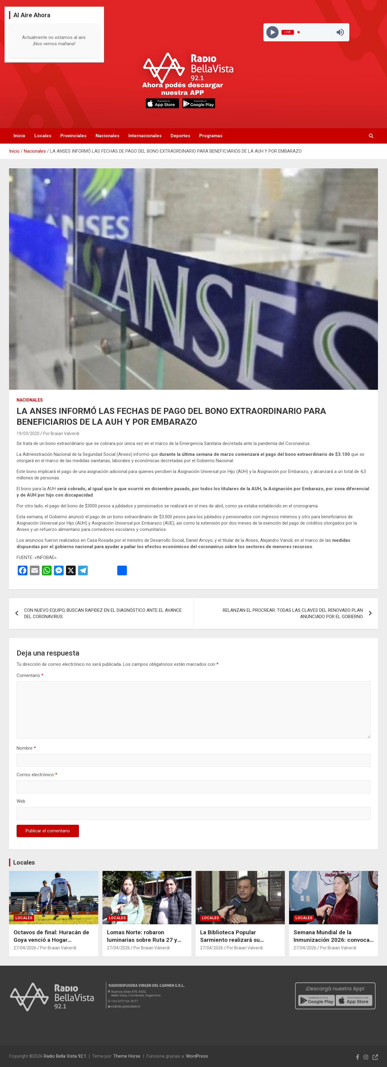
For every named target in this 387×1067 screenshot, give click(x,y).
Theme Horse (126, 1056)
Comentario (30, 675)
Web (21, 801)
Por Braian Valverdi (61, 433)
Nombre (26, 748)
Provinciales (73, 135)
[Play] (272, 32)
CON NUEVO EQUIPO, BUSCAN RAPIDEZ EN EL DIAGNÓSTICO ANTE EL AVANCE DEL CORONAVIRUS (103, 613)
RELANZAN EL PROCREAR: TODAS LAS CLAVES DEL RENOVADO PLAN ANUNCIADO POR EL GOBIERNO (293, 613)
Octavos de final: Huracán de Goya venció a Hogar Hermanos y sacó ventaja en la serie (51, 943)
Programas (210, 135)
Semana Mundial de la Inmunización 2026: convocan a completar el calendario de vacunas (333, 943)
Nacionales (107, 135)
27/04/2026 (25, 947)
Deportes (180, 135)
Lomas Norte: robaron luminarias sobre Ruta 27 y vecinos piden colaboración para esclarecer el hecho (143, 943)
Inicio (19, 135)
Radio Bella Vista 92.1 (65, 1056)
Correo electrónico (37, 774)
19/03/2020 (28, 433)
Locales (42, 135)
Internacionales (145, 135)
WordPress (197, 1056)
